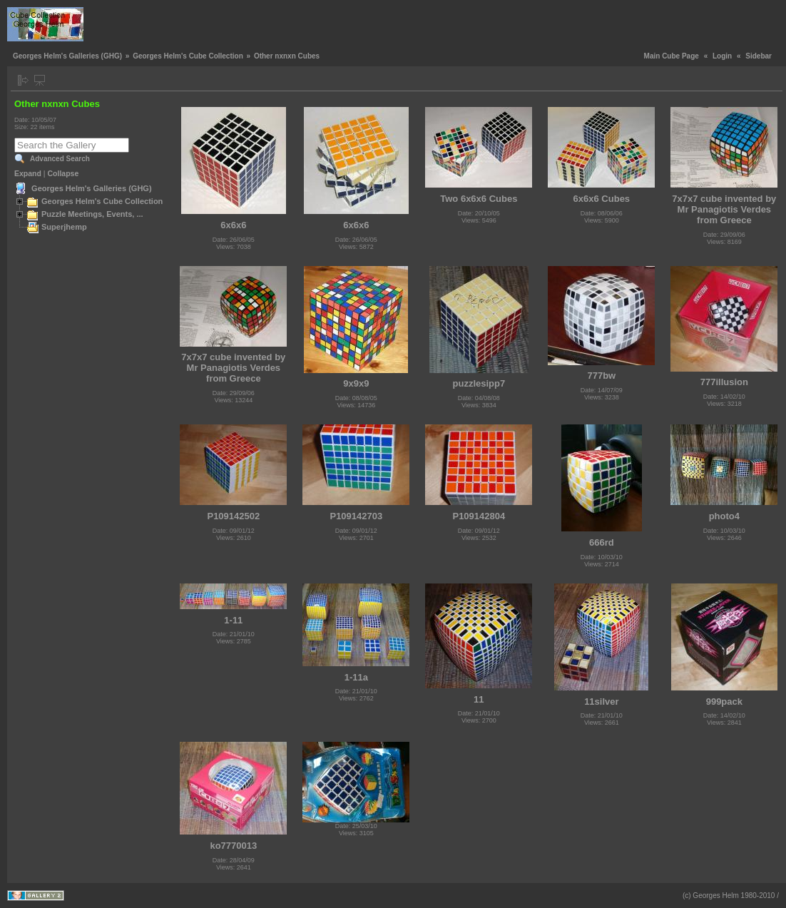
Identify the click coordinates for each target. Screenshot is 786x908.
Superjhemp (64, 227)
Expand (27, 173)
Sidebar (758, 56)
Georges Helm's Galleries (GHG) (67, 56)
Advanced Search (60, 159)
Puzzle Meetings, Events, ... (92, 214)
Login (722, 56)
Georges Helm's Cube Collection (188, 56)
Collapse (63, 173)
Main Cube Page (671, 56)
